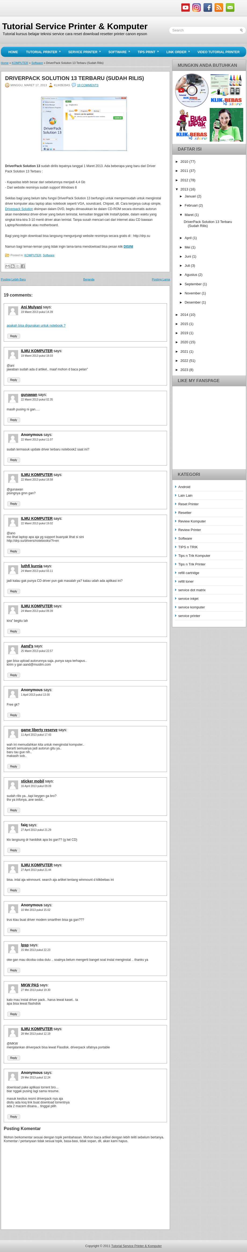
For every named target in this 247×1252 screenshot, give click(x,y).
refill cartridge (188, 573)
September (194, 284)
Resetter (184, 513)
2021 (184, 351)
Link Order (180, 50)
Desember (193, 302)
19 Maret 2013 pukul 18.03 (37, 355)
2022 (184, 361)
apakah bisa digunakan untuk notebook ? (36, 325)
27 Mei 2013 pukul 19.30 (35, 989)
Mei (188, 247)
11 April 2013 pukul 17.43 (36, 734)
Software (121, 50)
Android (184, 487)
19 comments (87, 85)
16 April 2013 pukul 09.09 (36, 786)
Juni (188, 256)
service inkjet (188, 599)
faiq (24, 825)
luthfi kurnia (31, 566)
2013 (184, 189)
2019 (184, 333)
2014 (184, 315)
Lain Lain (185, 495)
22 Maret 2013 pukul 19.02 (37, 523)
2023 (184, 370)
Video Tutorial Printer (218, 52)
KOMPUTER (20, 62)
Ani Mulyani (31, 307)
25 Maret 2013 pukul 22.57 (37, 651)
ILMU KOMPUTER (37, 351)
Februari (192, 205)
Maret (190, 215)
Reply (13, 336)
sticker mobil (32, 781)
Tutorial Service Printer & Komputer (75, 26)
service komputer (191, 607)
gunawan (29, 394)
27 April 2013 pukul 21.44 (36, 869)
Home (13, 52)
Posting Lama (161, 279)
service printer (189, 616)
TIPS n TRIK (188, 547)
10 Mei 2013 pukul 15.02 (35, 909)
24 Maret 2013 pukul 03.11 (37, 570)
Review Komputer (192, 521)
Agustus (191, 275)
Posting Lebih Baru (13, 279)
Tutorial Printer (45, 50)
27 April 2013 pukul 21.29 (36, 829)
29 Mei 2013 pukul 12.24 (35, 1077)
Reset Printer (188, 504)
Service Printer (86, 50)
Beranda (89, 279)
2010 (184, 162)
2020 (184, 342)
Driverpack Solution (19, 209)
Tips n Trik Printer (191, 564)
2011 (184, 171)
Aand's (27, 646)
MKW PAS (30, 985)
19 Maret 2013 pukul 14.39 (37, 312)
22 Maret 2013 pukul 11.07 (37, 439)
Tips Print (150, 50)
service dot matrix (192, 590)
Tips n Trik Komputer (194, 556)
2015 (184, 324)
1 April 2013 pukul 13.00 (35, 694)
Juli (188, 266)
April (189, 238)
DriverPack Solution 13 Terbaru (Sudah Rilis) (74, 78)
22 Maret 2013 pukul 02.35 (37, 399)
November (193, 293)
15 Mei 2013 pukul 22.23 (35, 949)
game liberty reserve (39, 730)
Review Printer (189, 530)
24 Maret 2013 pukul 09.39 (37, 610)
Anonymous (32, 434)
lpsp (25, 945)
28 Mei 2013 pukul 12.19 (35, 1033)
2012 (184, 180)
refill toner (186, 581)
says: (47, 307)
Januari (191, 196)
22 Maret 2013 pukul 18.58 (37, 479)
